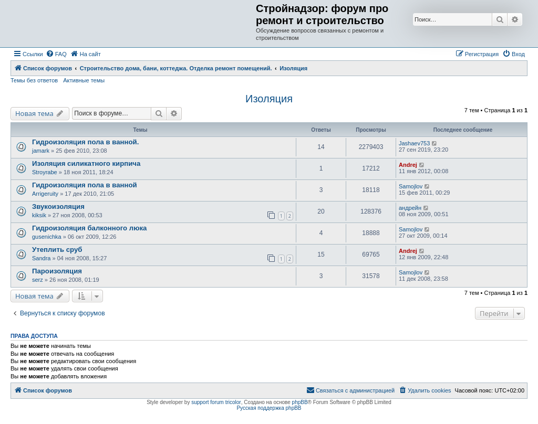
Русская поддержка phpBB (268, 408)
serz (37, 280)
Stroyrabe (44, 172)
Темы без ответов (34, 80)
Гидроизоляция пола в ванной (84, 185)
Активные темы (84, 80)
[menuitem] (56, 54)
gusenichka (46, 237)
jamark (40, 150)
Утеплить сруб (57, 249)
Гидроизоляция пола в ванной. (85, 142)
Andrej (408, 165)
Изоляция (269, 98)
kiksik (39, 215)
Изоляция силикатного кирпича (86, 163)
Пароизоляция (57, 271)
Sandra (41, 258)
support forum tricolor (216, 402)
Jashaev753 (414, 143)
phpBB (300, 402)
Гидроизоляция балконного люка (89, 228)
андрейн (410, 208)
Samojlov (410, 186)
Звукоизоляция (58, 206)
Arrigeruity (45, 193)
